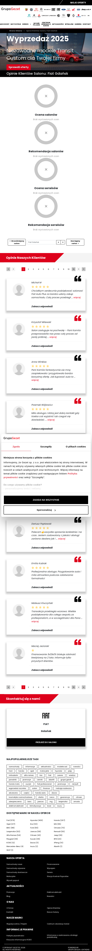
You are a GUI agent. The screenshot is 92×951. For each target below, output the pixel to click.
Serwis (27, 24)
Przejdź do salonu (46, 742)
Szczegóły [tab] (46, 446)
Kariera (78, 24)
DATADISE (86, 949)
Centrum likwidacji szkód (46, 24)
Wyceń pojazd (36, 24)
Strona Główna (16, 30)
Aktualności (58, 24)
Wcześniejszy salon (16, 242)
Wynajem (69, 24)
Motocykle (16, 24)
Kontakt (87, 24)
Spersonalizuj (46, 510)
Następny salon (75, 242)
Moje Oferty (78, 2)
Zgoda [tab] (16, 446)
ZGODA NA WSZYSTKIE (46, 499)
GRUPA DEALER (74, 949)
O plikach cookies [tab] (76, 446)
